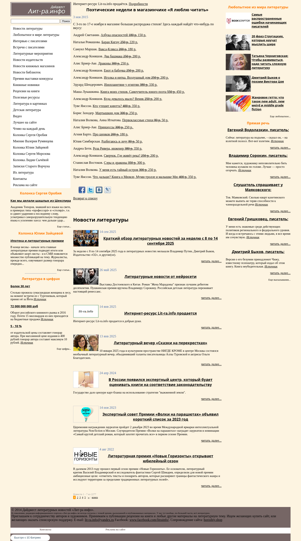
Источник (40, 299)
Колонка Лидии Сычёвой (30, 160)
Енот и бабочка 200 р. (124, 70)
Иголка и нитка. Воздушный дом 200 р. (136, 77)
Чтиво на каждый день (29, 128)
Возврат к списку (85, 198)
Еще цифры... (64, 348)
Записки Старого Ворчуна (31, 166)
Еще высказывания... (279, 279)
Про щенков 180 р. (110, 134)
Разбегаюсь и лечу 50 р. (122, 141)
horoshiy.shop (213, 520)
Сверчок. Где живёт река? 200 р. (131, 155)
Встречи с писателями (29, 47)
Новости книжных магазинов (34, 66)
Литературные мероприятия (33, 53)
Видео (17, 116)
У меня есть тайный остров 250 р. (127, 170)
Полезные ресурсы (26, 97)
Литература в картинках (30, 103)
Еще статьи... (64, 226)
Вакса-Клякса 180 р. (117, 49)
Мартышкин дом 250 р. (116, 113)
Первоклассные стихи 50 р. (145, 120)
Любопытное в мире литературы (36, 35)
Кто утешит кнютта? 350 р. (116, 106)
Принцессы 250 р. (116, 127)
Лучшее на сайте (25, 122)
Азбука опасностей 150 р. (123, 35)
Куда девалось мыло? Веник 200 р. (133, 99)
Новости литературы (27, 28)
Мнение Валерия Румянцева (33, 141)
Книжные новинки (26, 85)
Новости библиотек (27, 72)
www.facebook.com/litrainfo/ (149, 520)
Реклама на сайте (25, 185)
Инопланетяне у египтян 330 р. (130, 84)
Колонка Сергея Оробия (30, 135)
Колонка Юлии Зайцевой (30, 147)
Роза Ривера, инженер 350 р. (117, 148)
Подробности (138, 4)
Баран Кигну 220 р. (119, 42)
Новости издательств (28, 60)
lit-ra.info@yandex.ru (99, 520)
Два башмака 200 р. (122, 56)
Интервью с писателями (30, 41)
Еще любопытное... (280, 116)
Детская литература (27, 110)
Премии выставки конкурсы (33, 78)
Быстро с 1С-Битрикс (27, 537)
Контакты (20, 178)
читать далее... (211, 261)
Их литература (23, 172)
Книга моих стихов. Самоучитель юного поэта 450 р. (142, 91)
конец (95, 497)
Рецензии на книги (26, 91)
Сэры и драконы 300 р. (124, 162)
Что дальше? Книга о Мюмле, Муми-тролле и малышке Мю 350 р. (144, 177)
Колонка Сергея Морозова (31, 153)
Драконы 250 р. (113, 63)
